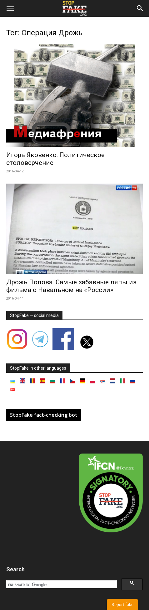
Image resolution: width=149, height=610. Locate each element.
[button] (10, 8)
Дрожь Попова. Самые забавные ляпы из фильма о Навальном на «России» (71, 286)
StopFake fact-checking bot (43, 414)
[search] (61, 584)
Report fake (122, 604)
